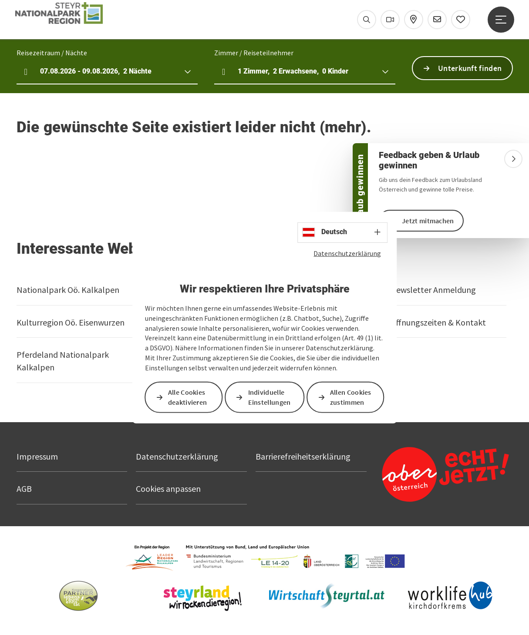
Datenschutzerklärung (347, 253)
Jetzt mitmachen (428, 220)
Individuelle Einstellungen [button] (269, 397)
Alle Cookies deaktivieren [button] (187, 397)
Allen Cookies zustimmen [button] (350, 397)
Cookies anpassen (168, 488)
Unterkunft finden (470, 68)
